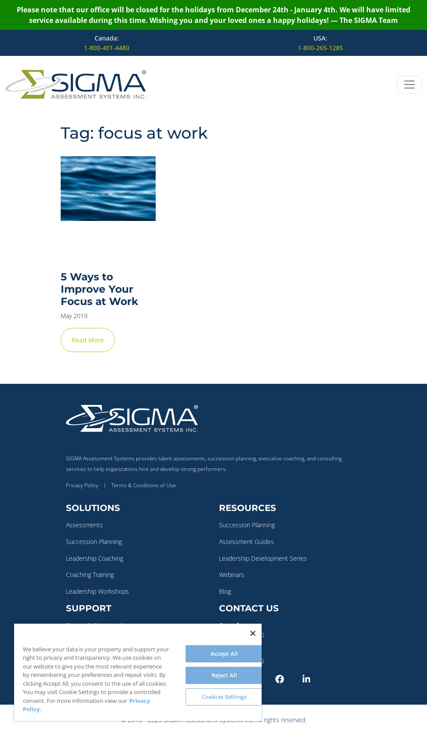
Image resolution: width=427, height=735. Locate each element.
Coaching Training (90, 574)
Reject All (224, 675)
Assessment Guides (246, 541)
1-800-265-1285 (320, 48)
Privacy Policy (82, 485)
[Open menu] (409, 84)
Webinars (232, 574)
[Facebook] (287, 678)
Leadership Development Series (263, 558)
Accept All (224, 654)
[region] (138, 672)
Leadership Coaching (94, 558)
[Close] (252, 633)
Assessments (84, 525)
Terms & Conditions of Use (143, 485)
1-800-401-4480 (106, 48)
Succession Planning (94, 541)
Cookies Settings (224, 697)
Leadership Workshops (97, 591)
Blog (225, 591)
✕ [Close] (417, 367)
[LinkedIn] (314, 678)
